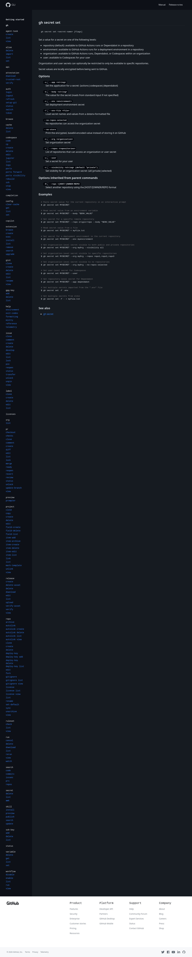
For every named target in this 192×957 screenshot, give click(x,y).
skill (9, 807)
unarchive (11, 711)
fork (8, 673)
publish (10, 817)
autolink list (14, 636)
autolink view (14, 639)
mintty (9, 320)
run (7, 737)
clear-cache (12, 204)
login (9, 92)
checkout (11, 432)
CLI (10, 5)
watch (9, 761)
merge (9, 464)
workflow (11, 871)
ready (9, 467)
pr (7, 429)
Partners (103, 913)
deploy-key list (15, 666)
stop (8, 186)
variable (11, 852)
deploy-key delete (12, 662)
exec (8, 237)
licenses (11, 414)
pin (7, 364)
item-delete (12, 548)
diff (8, 450)
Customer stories (78, 923)
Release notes (176, 5)
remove (9, 247)
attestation (12, 73)
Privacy (35, 952)
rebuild (10, 179)
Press (161, 923)
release (10, 578)
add (7, 293)
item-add (11, 538)
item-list (11, 555)
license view (13, 694)
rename (9, 281)
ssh (7, 182)
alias (9, 47)
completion (12, 195)
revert (9, 474)
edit (8, 155)
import (9, 54)
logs (8, 165)
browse (9, 119)
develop (10, 350)
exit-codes (12, 313)
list (8, 38)
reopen (9, 367)
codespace (11, 138)
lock (8, 361)
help (8, 306)
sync (8, 708)
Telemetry (44, 952)
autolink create (15, 629)
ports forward (14, 172)
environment (12, 310)
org (7, 420)
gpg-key (10, 290)
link (8, 558)
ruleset (10, 721)
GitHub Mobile (106, 923)
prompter (11, 501)
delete (9, 50)
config (9, 201)
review (9, 477)
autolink (11, 626)
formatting (12, 317)
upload (9, 602)
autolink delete (15, 632)
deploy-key (12, 653)
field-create (13, 527)
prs (7, 781)
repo (8, 619)
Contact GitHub (136, 928)
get (7, 208)
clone (9, 263)
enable (9, 878)
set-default (12, 704)
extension (11, 227)
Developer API (106, 909)
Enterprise (75, 918)
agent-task (12, 31)
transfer (11, 374)
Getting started (15, 20)
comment (10, 340)
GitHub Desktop (107, 918)
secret (9, 790)
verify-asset (13, 606)
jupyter (10, 158)
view (8, 41)
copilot (10, 221)
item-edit (11, 551)
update (9, 824)
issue (9, 333)
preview (10, 497)
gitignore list (14, 680)
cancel (9, 740)
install (10, 240)
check (9, 724)
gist (8, 260)
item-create (12, 545)
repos (9, 784)
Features (74, 909)
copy (8, 513)
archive (10, 622)
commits (10, 774)
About (162, 909)
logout (9, 96)
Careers (162, 918)
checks (9, 436)
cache (9, 125)
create (9, 34)
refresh (10, 99)
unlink (9, 569)
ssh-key (10, 830)
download (11, 76)
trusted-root (13, 79)
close (9, 336)
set (7, 61)
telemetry (11, 327)
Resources (74, 933)
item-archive (13, 541)
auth (8, 89)
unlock (9, 378)
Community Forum (138, 913)
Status (132, 923)
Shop (161, 928)
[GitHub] (13, 904)
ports (9, 168)
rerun (9, 754)
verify (9, 83)
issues (9, 777)
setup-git (11, 103)
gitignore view (14, 684)
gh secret (48, 314)
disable (10, 875)
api (7, 67)
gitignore (11, 677)
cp (7, 144)
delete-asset (13, 585)
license (10, 687)
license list (13, 691)
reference (11, 324)
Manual (162, 5)
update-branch (14, 488)
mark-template (14, 565)
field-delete (13, 531)
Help (131, 909)
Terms (27, 952)
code (8, 141)
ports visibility (15, 175)
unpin (9, 381)
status (9, 106)
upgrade (10, 254)
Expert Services (136, 918)
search (9, 251)
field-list (12, 534)
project (10, 507)
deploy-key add (14, 657)
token (9, 113)
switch (9, 109)
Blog (161, 913)
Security (73, 913)
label (9, 391)
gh (7, 25)
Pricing (73, 928)
